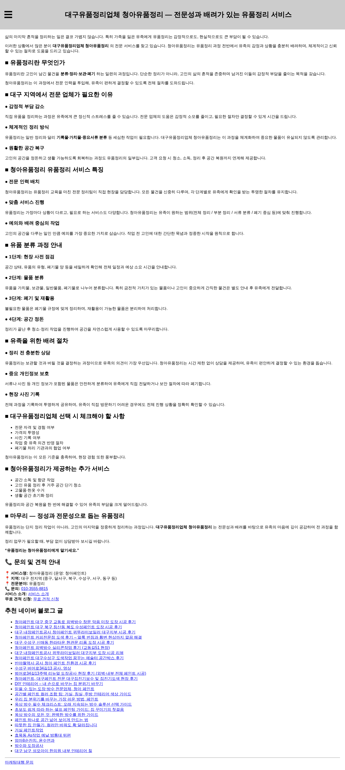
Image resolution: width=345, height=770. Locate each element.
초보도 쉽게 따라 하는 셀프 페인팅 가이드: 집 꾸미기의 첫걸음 (69, 709)
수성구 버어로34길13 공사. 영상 (43, 668)
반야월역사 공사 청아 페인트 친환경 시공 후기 (55, 663)
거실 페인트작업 (29, 730)
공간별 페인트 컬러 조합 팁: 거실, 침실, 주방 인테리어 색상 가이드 (73, 694)
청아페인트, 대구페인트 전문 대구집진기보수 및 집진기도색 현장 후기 (76, 678)
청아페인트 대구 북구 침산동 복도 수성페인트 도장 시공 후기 (68, 627)
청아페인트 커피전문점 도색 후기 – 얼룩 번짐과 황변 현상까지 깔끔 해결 (78, 637)
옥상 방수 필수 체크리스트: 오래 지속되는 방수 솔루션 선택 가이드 (73, 704)
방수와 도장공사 (29, 745)
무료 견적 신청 (46, 599)
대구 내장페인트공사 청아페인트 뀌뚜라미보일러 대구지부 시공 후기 (75, 632)
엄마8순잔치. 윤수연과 (35, 740)
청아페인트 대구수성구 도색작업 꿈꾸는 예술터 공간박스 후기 (69, 658)
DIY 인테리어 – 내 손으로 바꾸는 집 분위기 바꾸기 (59, 684)
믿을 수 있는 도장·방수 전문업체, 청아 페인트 (54, 689)
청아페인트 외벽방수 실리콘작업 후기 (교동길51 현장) (62, 648)
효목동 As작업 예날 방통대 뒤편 (43, 735)
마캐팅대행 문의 (19, 762)
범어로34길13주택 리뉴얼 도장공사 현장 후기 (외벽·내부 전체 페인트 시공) (80, 673)
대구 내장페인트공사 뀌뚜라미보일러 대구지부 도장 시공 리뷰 (69, 653)
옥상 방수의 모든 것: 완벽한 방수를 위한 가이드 (56, 715)
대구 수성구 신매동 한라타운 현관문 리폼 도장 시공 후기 (64, 642)
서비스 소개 (38, 594)
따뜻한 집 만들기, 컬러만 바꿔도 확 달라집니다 (56, 725)
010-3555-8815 (34, 589)
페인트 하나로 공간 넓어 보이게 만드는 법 (51, 720)
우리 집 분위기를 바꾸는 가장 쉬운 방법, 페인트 (56, 699)
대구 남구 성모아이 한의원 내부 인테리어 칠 (53, 751)
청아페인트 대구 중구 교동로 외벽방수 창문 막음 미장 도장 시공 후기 (75, 622)
